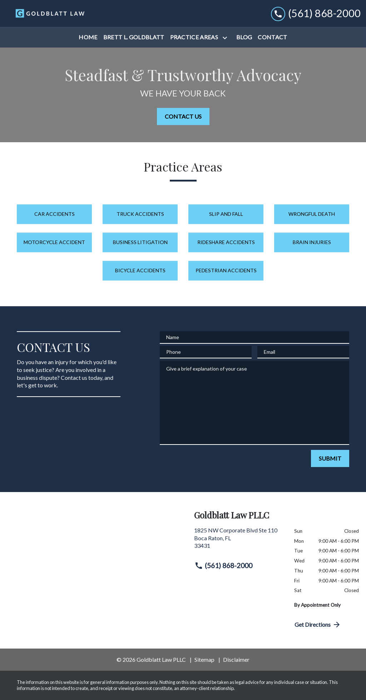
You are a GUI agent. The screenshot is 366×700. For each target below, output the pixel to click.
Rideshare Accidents (226, 242)
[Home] (88, 37)
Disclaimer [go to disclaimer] (236, 659)
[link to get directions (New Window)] (238, 540)
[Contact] (272, 37)
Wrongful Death (311, 214)
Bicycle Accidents (140, 270)
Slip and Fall (226, 214)
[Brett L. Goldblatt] (133, 37)
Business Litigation (140, 242)
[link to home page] (50, 13)
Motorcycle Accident (54, 242)
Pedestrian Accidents (226, 270)
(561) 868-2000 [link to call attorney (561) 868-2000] (223, 565)
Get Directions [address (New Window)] (318, 624)
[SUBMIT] (330, 458)
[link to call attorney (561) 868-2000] (316, 13)
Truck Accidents (140, 214)
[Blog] (244, 37)
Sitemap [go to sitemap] (204, 659)
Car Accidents (54, 214)
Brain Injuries (312, 242)
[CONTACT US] (183, 116)
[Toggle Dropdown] (226, 37)
